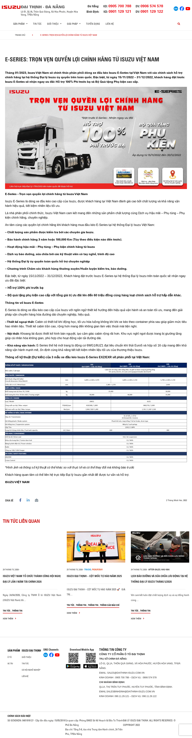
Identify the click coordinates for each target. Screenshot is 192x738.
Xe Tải (10, 663)
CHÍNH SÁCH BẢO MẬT (19, 715)
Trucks (87, 569)
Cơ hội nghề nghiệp (31, 670)
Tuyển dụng (93, 23)
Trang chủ (20, 35)
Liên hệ (110, 23)
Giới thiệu (26, 657)
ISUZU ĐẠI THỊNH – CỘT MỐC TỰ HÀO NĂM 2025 (94, 576)
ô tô (10, 657)
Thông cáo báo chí (109, 605)
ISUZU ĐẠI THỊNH (31, 650)
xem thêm (9, 618)
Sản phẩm (14, 650)
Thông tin (17, 610)
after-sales (154, 569)
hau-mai (165, 569)
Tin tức (37, 23)
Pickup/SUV (97, 569)
